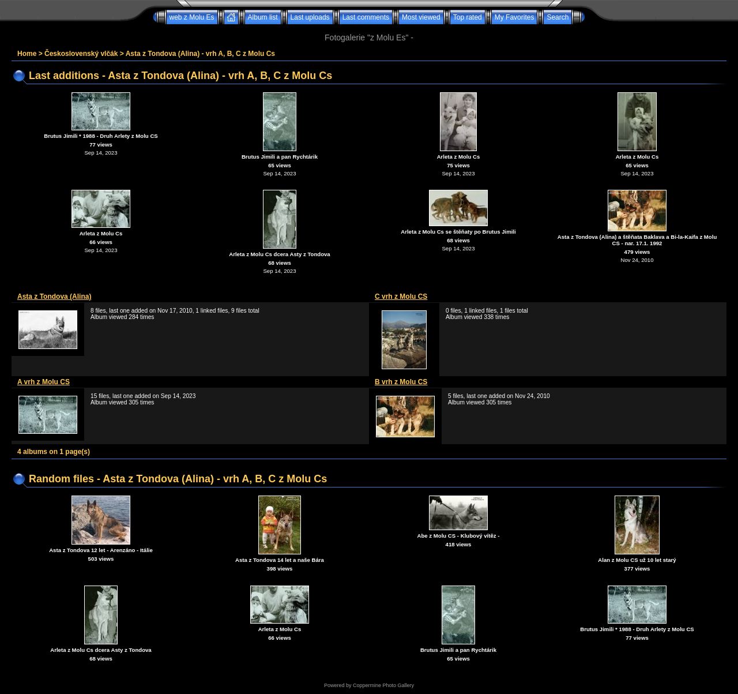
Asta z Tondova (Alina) (54, 296)
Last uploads (310, 17)
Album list (263, 17)
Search (557, 17)
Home (26, 54)
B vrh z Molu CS (401, 382)
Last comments (365, 17)
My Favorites (514, 17)
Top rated (467, 17)
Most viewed (421, 17)
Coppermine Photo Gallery (383, 685)
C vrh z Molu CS (401, 296)
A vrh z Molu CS (43, 382)
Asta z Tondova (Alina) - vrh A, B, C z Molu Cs (200, 54)
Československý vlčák (81, 54)
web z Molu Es (192, 17)
